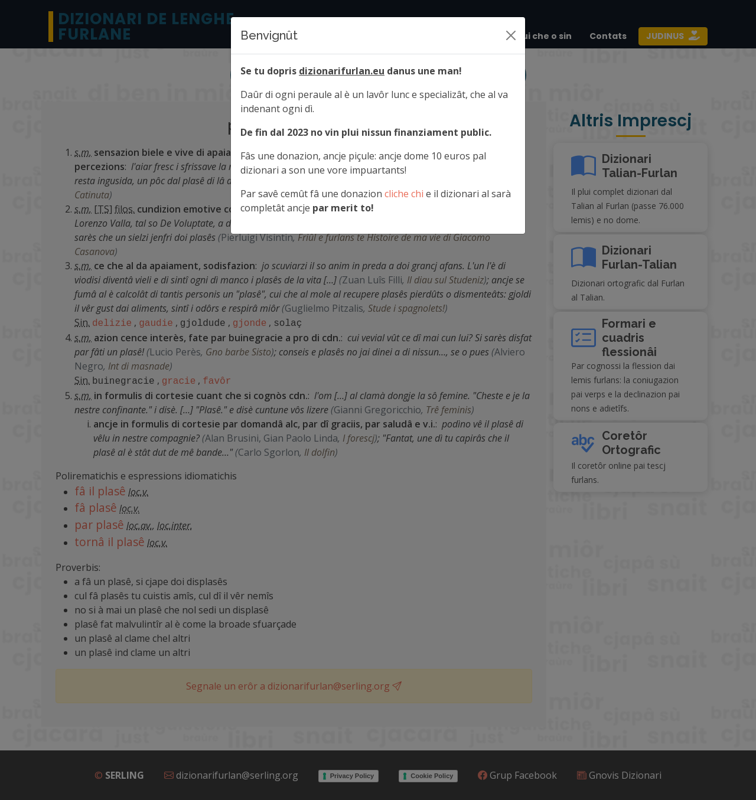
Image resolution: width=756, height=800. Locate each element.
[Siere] (510, 35)
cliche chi (403, 193)
